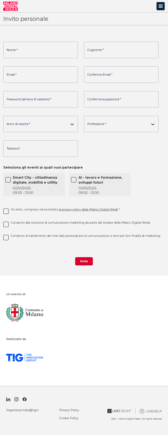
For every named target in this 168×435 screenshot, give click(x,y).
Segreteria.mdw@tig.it (22, 410)
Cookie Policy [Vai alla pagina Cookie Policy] (68, 418)
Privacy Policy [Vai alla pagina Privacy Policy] (69, 410)
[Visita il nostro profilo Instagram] (16, 399)
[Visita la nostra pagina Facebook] (25, 399)
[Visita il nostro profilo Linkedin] (8, 399)
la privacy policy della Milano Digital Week (88, 209)
